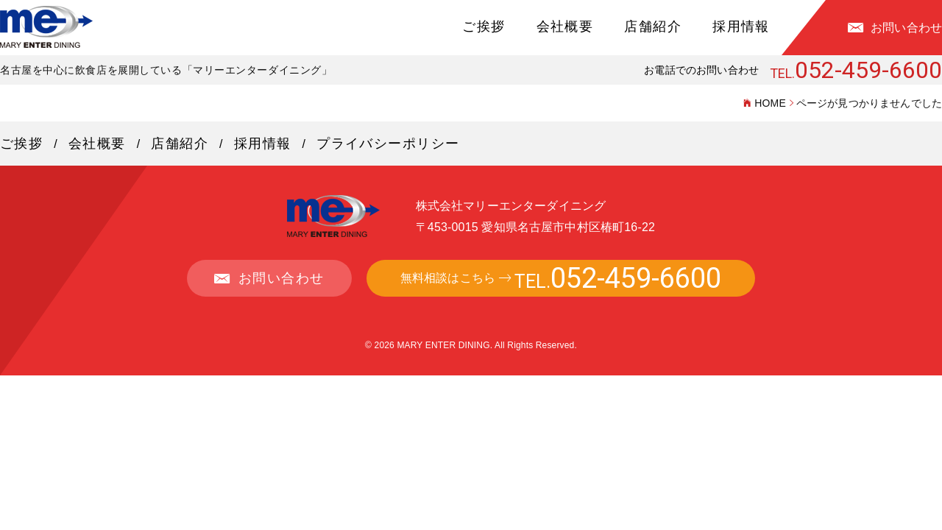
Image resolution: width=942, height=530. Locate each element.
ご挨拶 (483, 26)
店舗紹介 (652, 26)
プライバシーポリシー (387, 143)
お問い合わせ (906, 27)
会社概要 (565, 26)
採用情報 (741, 26)
